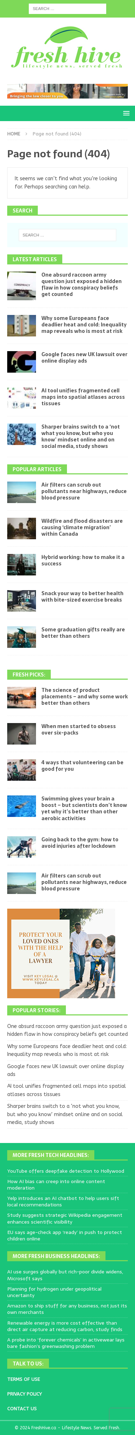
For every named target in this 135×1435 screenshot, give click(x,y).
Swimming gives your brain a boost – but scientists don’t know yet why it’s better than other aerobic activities (84, 808)
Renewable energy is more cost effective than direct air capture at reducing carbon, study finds (64, 1326)
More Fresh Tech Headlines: (51, 1155)
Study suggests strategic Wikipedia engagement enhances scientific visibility (64, 1218)
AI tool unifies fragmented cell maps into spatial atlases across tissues (83, 397)
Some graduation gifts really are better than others (83, 633)
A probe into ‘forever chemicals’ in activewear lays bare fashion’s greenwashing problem (66, 1343)
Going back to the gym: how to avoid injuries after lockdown (79, 843)
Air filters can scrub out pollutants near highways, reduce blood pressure (84, 491)
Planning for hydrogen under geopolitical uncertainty (54, 1292)
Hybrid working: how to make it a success (83, 560)
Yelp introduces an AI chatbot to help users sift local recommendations (63, 1201)
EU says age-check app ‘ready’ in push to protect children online (64, 1235)
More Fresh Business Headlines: (56, 1256)
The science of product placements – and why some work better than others (84, 696)
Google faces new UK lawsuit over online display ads (84, 357)
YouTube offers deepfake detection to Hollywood (65, 1171)
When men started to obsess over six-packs (78, 729)
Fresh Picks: (29, 675)
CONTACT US (22, 1408)
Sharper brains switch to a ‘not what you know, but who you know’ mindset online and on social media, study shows (80, 436)
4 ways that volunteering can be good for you (82, 766)
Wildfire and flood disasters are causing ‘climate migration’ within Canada (82, 527)
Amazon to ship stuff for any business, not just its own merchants (67, 1309)
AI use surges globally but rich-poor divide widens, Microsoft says (65, 1275)
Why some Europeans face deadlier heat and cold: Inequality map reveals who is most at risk (84, 324)
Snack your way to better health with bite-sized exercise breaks (82, 596)
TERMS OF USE (23, 1379)
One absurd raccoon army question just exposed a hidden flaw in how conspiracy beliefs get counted (81, 284)
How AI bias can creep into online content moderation (56, 1184)
